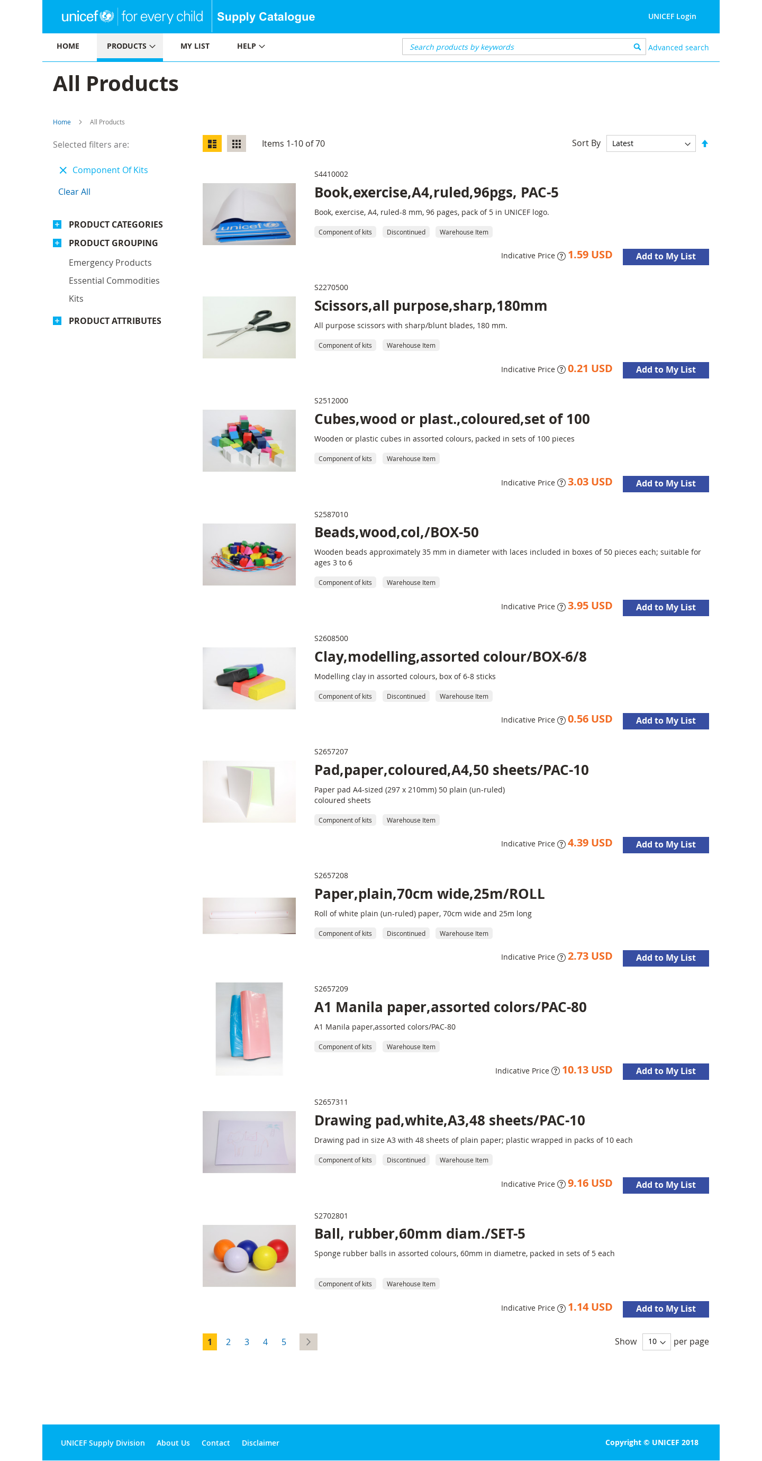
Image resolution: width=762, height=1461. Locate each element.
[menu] (211, 47)
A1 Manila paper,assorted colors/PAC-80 (450, 1006)
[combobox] (524, 46)
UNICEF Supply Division (103, 1443)
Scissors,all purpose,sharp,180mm (431, 305)
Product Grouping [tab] (113, 243)
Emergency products (110, 262)
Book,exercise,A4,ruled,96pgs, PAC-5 (436, 192)
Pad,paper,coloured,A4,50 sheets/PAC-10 (451, 769)
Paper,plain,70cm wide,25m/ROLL (429, 893)
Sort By (586, 143)
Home (62, 122)
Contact (216, 1443)
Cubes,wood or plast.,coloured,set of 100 (452, 418)
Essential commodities (114, 280)
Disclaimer (260, 1443)
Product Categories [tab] (116, 224)
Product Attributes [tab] (115, 321)
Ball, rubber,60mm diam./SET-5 (419, 1233)
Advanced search (678, 47)
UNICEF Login (672, 16)
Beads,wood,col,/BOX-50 (396, 532)
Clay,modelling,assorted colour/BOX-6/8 (450, 656)
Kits (76, 298)
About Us (173, 1443)
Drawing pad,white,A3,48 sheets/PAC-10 (449, 1120)
